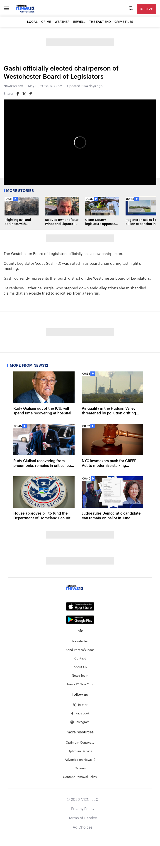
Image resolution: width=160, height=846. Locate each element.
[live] (146, 9)
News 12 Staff (13, 86)
